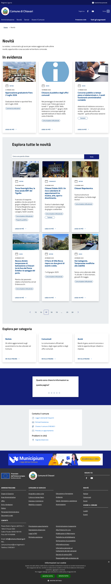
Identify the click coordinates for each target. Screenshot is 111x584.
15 (36, 312)
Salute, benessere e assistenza (66, 501)
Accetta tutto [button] (48, 576)
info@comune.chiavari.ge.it (15, 539)
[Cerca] (107, 11)
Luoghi (85, 511)
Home (6, 27)
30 (72, 312)
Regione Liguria (6, 2)
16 (41, 312)
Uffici (3, 501)
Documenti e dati (7, 515)
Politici (3, 508)
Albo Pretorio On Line (63, 530)
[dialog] (55, 572)
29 (67, 312)
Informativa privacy (62, 544)
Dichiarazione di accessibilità (65, 541)
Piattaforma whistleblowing (65, 537)
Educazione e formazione (64, 493)
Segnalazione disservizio (37, 530)
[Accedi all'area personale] (99, 2)
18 (51, 312)
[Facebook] (84, 11)
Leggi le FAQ (33, 533)
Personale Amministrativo (10, 512)
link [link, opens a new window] (75, 572)
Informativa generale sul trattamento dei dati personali (66, 549)
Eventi (85, 514)
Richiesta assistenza (35, 537)
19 (57, 312)
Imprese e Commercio (36, 501)
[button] (55, 581)
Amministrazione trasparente (66, 526)
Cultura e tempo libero (36, 497)
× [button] (108, 562)
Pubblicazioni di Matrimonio (65, 533)
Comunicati (50, 181)
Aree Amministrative (8, 497)
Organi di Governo (7, 493)
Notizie (9, 86)
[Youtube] (89, 11)
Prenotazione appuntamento (38, 526)
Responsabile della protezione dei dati (67, 559)
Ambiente (59, 497)
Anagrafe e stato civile (36, 493)
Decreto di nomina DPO (64, 554)
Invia (91, 157)
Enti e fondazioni (7, 504)
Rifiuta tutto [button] (63, 576)
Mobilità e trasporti (35, 504)
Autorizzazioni (61, 504)
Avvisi (45, 86)
